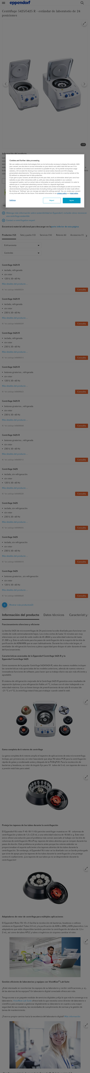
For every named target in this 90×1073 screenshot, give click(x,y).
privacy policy (62, 193)
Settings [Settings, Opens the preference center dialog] (12, 200)
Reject (51, 200)
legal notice (74, 193)
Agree (71, 200)
